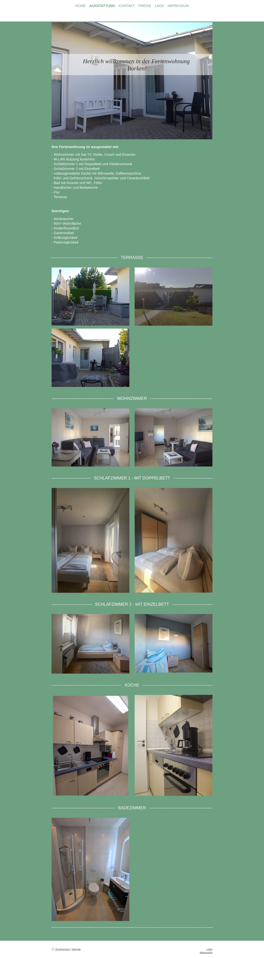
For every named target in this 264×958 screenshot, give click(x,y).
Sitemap (76, 949)
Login (209, 949)
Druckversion (61, 949)
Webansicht (206, 952)
